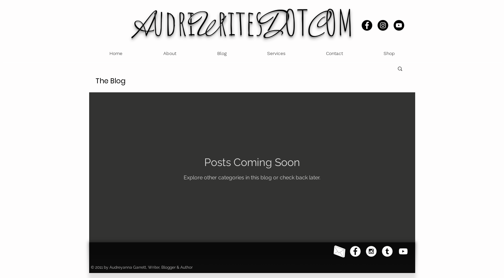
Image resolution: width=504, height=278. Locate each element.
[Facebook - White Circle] (355, 251)
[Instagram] (383, 25)
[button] (400, 69)
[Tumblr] (387, 251)
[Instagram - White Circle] (371, 251)
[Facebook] (367, 25)
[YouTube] (399, 25)
